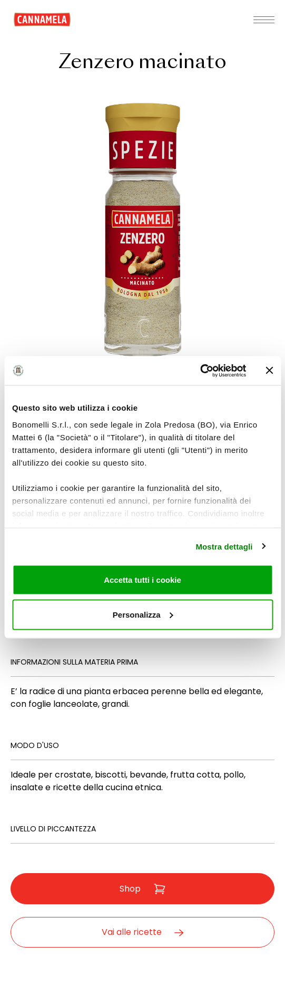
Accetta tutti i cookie (142, 579)
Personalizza (143, 614)
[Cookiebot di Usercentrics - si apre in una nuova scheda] (200, 370)
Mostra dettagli (223, 546)
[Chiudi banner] (269, 370)
